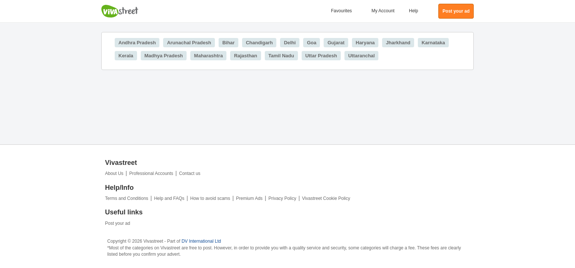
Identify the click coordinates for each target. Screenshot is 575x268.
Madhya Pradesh (163, 55)
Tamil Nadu (281, 55)
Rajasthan (245, 55)
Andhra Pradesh (137, 42)
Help (413, 10)
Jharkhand (398, 42)
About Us (114, 173)
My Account (382, 10)
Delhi (290, 42)
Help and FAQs (169, 198)
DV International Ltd (201, 241)
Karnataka (433, 42)
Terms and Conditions (126, 198)
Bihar (228, 42)
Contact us (189, 173)
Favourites (341, 10)
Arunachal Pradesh (189, 42)
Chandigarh (259, 42)
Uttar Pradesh (321, 55)
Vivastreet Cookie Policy (326, 198)
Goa (311, 42)
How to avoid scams (210, 198)
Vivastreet (120, 11)
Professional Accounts (151, 173)
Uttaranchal (361, 55)
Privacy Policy (282, 198)
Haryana (365, 42)
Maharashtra (208, 55)
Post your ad (117, 223)
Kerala (125, 55)
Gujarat (335, 42)
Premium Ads (249, 198)
